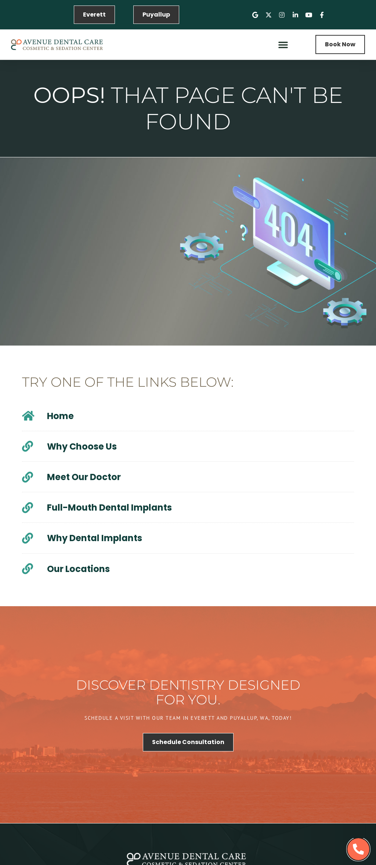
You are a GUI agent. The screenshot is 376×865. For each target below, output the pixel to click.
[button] (283, 44)
